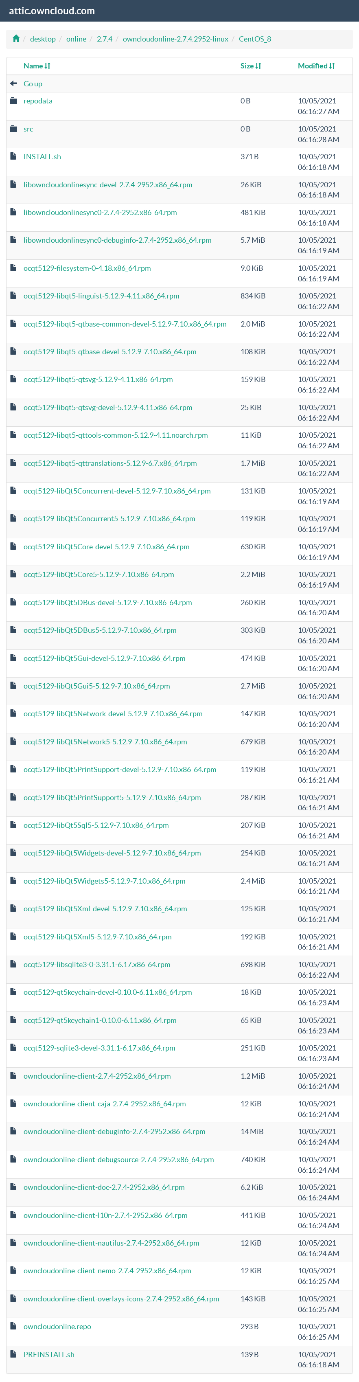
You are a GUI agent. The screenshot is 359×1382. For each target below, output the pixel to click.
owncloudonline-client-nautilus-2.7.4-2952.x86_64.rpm (111, 1243)
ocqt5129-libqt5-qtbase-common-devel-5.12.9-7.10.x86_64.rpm (125, 324)
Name (37, 65)
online (76, 39)
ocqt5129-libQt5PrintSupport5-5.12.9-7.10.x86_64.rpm (112, 797)
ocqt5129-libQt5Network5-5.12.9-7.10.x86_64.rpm (105, 741)
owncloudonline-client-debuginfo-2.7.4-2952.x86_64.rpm (115, 1131)
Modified (316, 65)
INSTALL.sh (42, 156)
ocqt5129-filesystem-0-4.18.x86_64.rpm (87, 268)
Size (251, 65)
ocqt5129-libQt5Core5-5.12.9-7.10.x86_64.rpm (99, 574)
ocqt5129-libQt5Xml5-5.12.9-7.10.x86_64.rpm (98, 936)
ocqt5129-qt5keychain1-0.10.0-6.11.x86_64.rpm (100, 1020)
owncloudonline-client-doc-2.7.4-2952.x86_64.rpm (104, 1187)
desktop (43, 39)
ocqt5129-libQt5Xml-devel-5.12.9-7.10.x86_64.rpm (105, 908)
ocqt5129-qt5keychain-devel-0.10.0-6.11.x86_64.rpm (108, 992)
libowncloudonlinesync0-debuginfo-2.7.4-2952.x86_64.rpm (118, 240)
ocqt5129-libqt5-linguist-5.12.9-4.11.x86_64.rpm (102, 296)
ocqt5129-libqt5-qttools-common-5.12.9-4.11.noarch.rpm (116, 435)
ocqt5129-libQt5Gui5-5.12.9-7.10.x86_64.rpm (97, 686)
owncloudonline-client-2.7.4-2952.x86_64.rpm (97, 1076)
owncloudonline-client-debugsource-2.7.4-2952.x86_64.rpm (119, 1159)
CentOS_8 (255, 39)
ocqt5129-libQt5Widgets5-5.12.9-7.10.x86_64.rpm (105, 881)
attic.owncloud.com (51, 10)
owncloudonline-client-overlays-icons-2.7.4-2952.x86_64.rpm (121, 1298)
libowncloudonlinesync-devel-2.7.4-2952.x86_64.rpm (108, 184)
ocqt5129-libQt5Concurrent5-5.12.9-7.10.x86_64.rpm (109, 518)
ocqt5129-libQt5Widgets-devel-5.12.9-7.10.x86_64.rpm (112, 853)
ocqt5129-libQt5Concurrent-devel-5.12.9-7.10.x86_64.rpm (117, 491)
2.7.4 (104, 39)
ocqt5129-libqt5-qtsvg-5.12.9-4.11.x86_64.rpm (98, 379)
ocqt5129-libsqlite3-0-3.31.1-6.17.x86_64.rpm (97, 964)
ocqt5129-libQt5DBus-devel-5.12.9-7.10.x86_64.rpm (108, 602)
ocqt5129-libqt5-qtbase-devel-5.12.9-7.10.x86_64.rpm (110, 351)
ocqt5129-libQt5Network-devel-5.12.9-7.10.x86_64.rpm (113, 713)
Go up (33, 83)
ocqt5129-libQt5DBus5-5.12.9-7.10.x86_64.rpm (100, 630)
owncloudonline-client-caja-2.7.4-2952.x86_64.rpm (105, 1103)
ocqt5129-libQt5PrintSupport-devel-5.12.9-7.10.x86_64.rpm (120, 769)
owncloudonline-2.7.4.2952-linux (175, 39)
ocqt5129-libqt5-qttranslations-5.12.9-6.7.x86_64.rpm (110, 463)
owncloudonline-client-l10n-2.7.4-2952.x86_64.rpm (106, 1215)
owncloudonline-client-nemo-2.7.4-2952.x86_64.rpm (107, 1270)
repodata (38, 101)
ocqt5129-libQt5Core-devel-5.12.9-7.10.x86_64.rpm (107, 546)
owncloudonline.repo (57, 1326)
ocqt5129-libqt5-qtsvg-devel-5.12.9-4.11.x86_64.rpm (108, 407)
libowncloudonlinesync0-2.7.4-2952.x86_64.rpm (100, 212)
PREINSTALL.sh (49, 1354)
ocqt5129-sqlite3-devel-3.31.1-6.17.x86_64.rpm (99, 1048)
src (28, 129)
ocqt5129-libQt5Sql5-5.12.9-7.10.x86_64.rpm (96, 825)
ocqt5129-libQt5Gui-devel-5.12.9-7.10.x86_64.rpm (105, 658)
